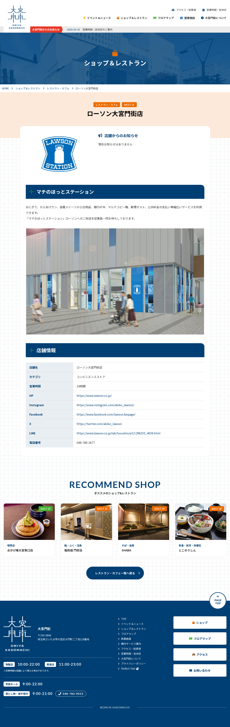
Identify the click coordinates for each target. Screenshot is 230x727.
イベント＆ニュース (132, 624)
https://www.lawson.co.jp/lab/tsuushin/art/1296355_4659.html (118, 433)
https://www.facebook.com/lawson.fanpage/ (106, 414)
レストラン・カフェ (107, 104)
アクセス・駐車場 (131, 648)
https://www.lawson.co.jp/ (94, 395)
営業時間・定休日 (131, 653)
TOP (123, 619)
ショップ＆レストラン (133, 629)
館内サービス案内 (131, 643)
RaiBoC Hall (130, 668)
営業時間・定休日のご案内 (97, 29)
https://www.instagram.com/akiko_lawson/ (105, 405)
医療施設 (126, 638)
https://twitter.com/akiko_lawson (99, 424)
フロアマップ (128, 633)
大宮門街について (131, 658)
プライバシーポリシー (133, 663)
